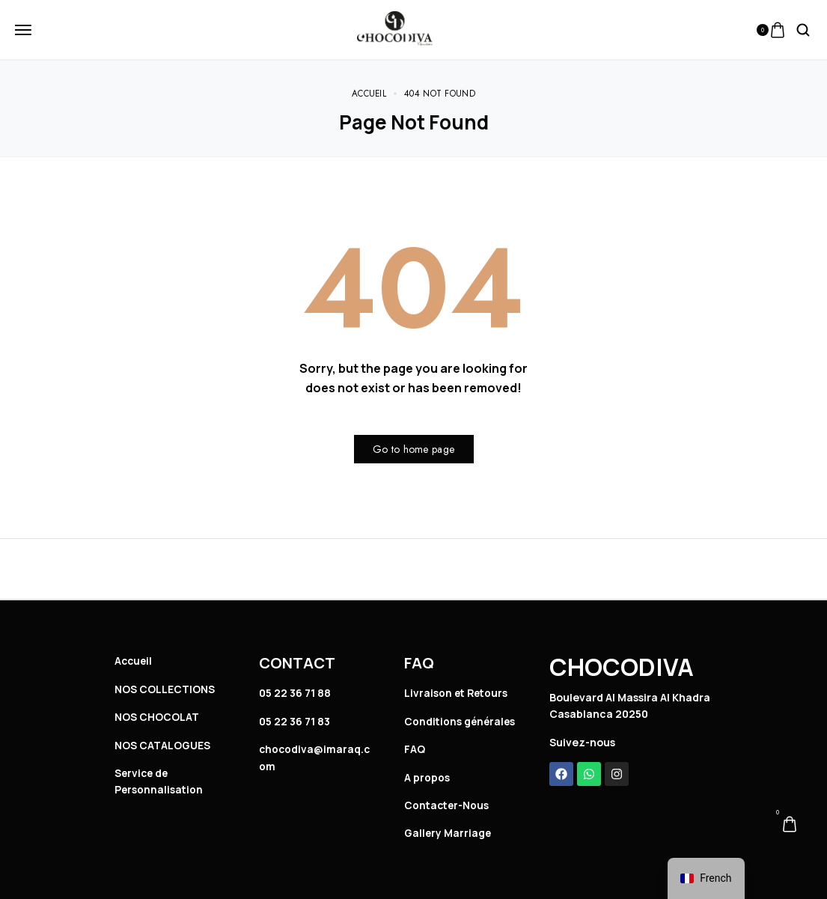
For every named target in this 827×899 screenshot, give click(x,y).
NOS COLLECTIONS (165, 689)
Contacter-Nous (448, 805)
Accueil (134, 660)
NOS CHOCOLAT (157, 717)
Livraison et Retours (457, 693)
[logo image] (395, 28)
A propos (427, 777)
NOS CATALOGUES (163, 745)
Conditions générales (461, 721)
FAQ (414, 749)
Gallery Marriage (448, 833)
